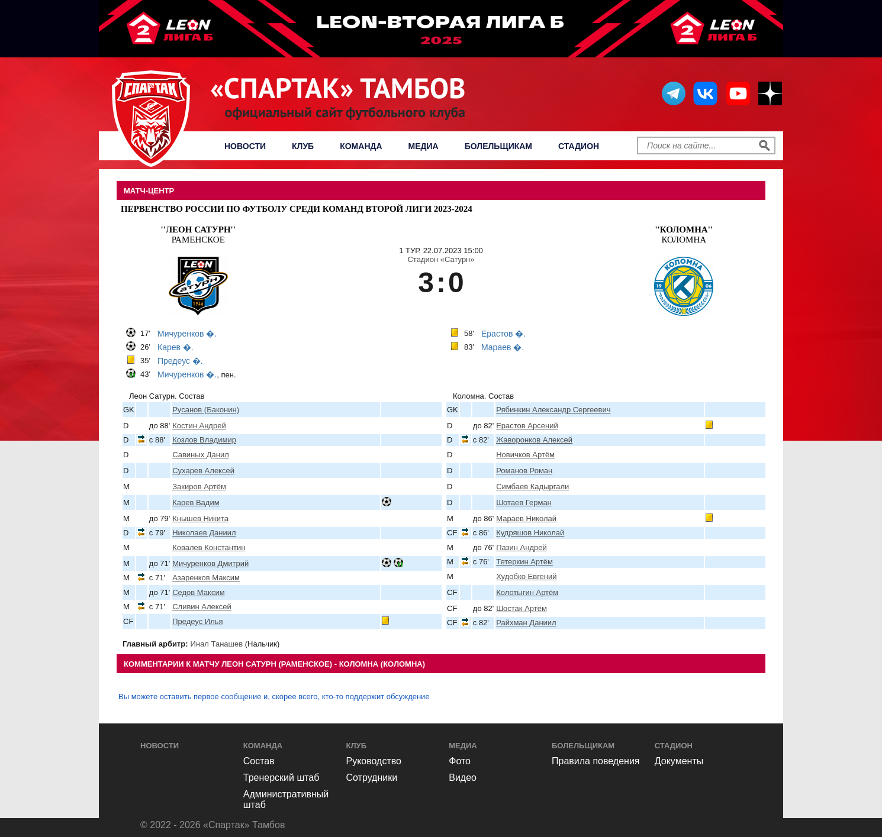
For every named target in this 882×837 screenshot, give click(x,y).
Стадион (578, 146)
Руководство (374, 761)
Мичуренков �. (187, 333)
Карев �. (175, 347)
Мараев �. (502, 347)
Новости (245, 146)
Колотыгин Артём (527, 592)
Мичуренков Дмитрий (210, 563)
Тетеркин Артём (524, 561)
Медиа (423, 146)
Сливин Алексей (201, 606)
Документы (679, 761)
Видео (463, 778)
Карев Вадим (195, 502)
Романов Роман (524, 470)
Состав (259, 761)
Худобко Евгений (526, 576)
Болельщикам (498, 146)
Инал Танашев (217, 643)
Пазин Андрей (521, 547)
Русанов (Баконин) (205, 409)
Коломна (684, 234)
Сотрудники (372, 778)
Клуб (303, 146)
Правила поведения (596, 761)
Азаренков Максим (206, 577)
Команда (361, 146)
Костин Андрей (199, 425)
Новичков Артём (525, 454)
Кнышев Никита (200, 518)
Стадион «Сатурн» (440, 259)
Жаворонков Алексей (534, 439)
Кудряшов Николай (530, 532)
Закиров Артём (199, 486)
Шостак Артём (521, 608)
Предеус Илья (197, 621)
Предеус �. (180, 361)
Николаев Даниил (204, 532)
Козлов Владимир (204, 439)
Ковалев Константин (208, 547)
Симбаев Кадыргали (532, 486)
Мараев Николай (526, 518)
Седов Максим (198, 592)
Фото (460, 761)
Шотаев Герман (524, 502)
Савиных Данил (200, 454)
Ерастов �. (503, 333)
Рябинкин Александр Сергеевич (553, 409)
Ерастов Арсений (527, 425)
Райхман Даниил (526, 622)
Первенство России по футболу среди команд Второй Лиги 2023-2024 (296, 209)
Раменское (198, 234)
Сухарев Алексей (203, 470)
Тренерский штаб (281, 778)
